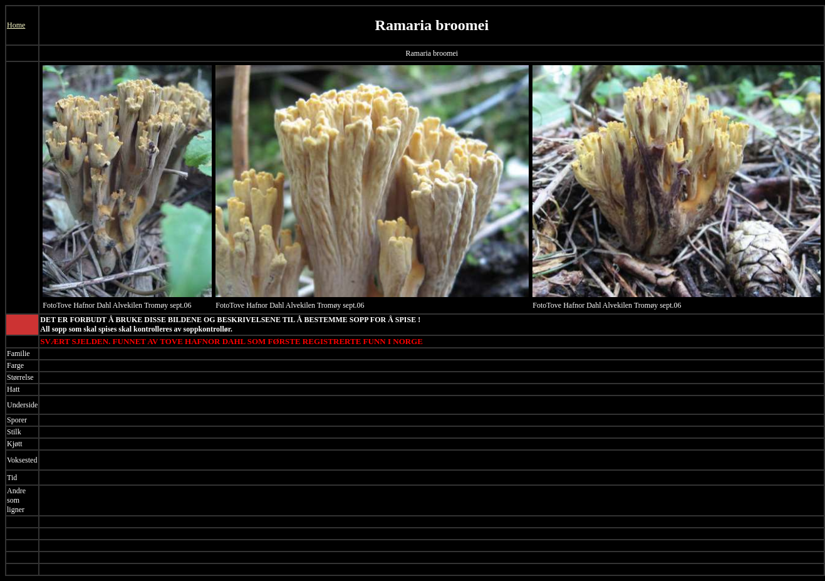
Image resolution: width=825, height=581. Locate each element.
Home (16, 25)
